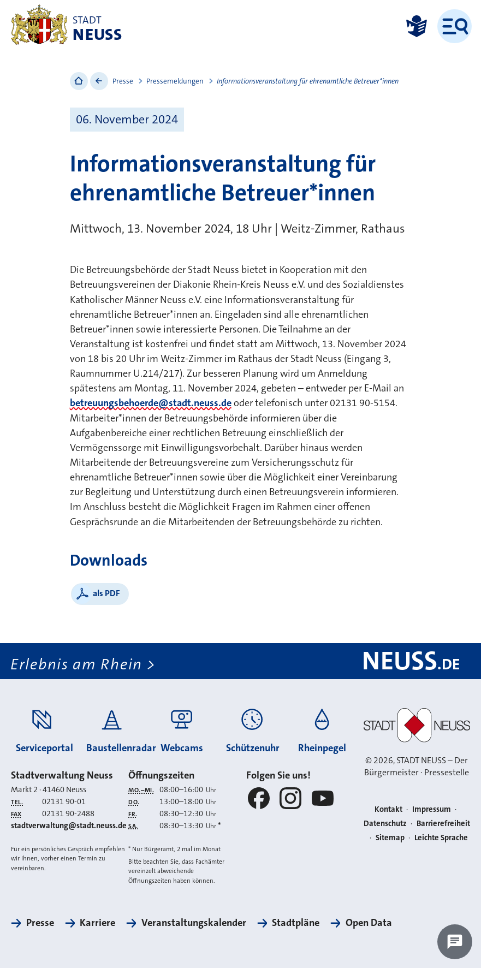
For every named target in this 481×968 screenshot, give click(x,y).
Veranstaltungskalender (193, 922)
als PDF (106, 593)
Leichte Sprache (441, 838)
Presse (122, 81)
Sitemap (390, 838)
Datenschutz (385, 823)
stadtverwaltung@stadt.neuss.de (69, 826)
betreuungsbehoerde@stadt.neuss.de (150, 402)
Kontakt (388, 809)
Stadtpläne (295, 922)
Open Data (369, 922)
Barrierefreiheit (443, 823)
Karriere (97, 922)
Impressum (431, 809)
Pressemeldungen (175, 81)
